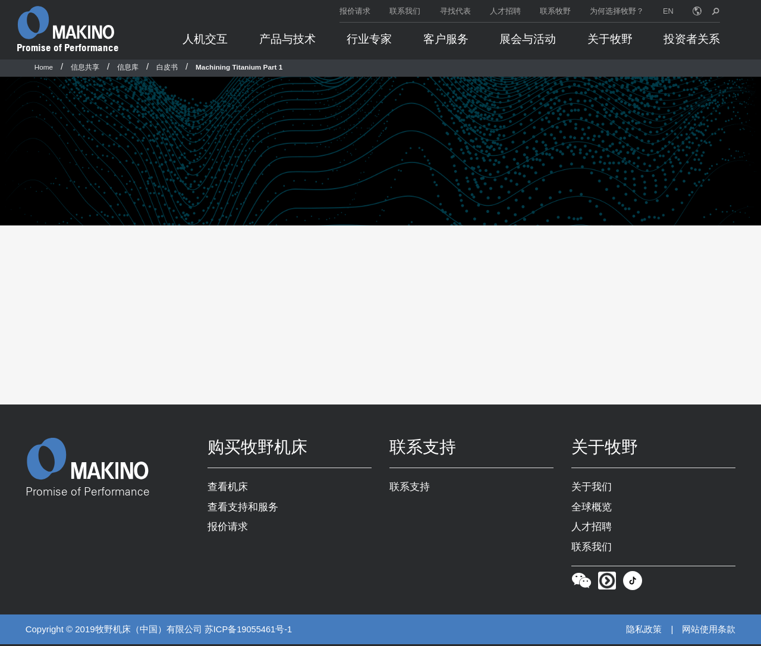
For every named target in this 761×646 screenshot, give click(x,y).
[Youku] (607, 585)
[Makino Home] (66, 22)
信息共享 (85, 67)
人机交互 (205, 39)
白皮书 (167, 67)
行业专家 (369, 39)
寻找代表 (455, 11)
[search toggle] (715, 11)
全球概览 (591, 507)
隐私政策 (644, 631)
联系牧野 (555, 11)
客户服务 (445, 39)
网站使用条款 (708, 631)
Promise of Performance (68, 48)
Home (43, 67)
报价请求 (354, 11)
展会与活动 (527, 39)
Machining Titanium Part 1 (239, 67)
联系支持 (409, 487)
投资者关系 (691, 39)
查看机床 (227, 487)
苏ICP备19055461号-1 (249, 631)
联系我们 (404, 11)
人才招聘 (505, 11)
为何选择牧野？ (617, 11)
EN (668, 11)
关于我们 (591, 487)
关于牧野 (610, 39)
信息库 (128, 67)
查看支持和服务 (242, 507)
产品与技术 (287, 39)
